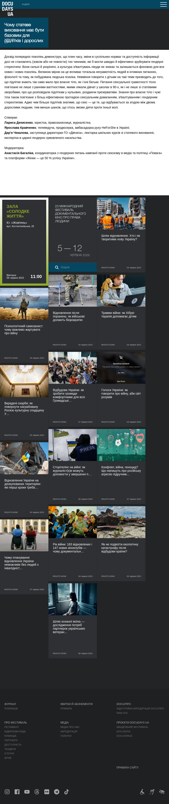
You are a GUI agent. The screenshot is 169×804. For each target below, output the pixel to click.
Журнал (10, 704)
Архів (7, 758)
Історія (9, 753)
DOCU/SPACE (124, 736)
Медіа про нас (70, 727)
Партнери (10, 740)
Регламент (11, 727)
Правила (66, 708)
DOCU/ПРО (124, 704)
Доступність (13, 744)
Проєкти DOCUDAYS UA (133, 722)
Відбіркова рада (15, 731)
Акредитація (69, 731)
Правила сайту (128, 767)
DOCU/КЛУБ (123, 731)
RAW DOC (122, 713)
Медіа (65, 722)
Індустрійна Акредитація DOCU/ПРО (140, 708)
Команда (10, 736)
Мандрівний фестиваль (132, 727)
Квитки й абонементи (77, 704)
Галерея (66, 736)
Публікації (11, 708)
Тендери (10, 749)
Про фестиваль (15, 722)
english (26, 4)
